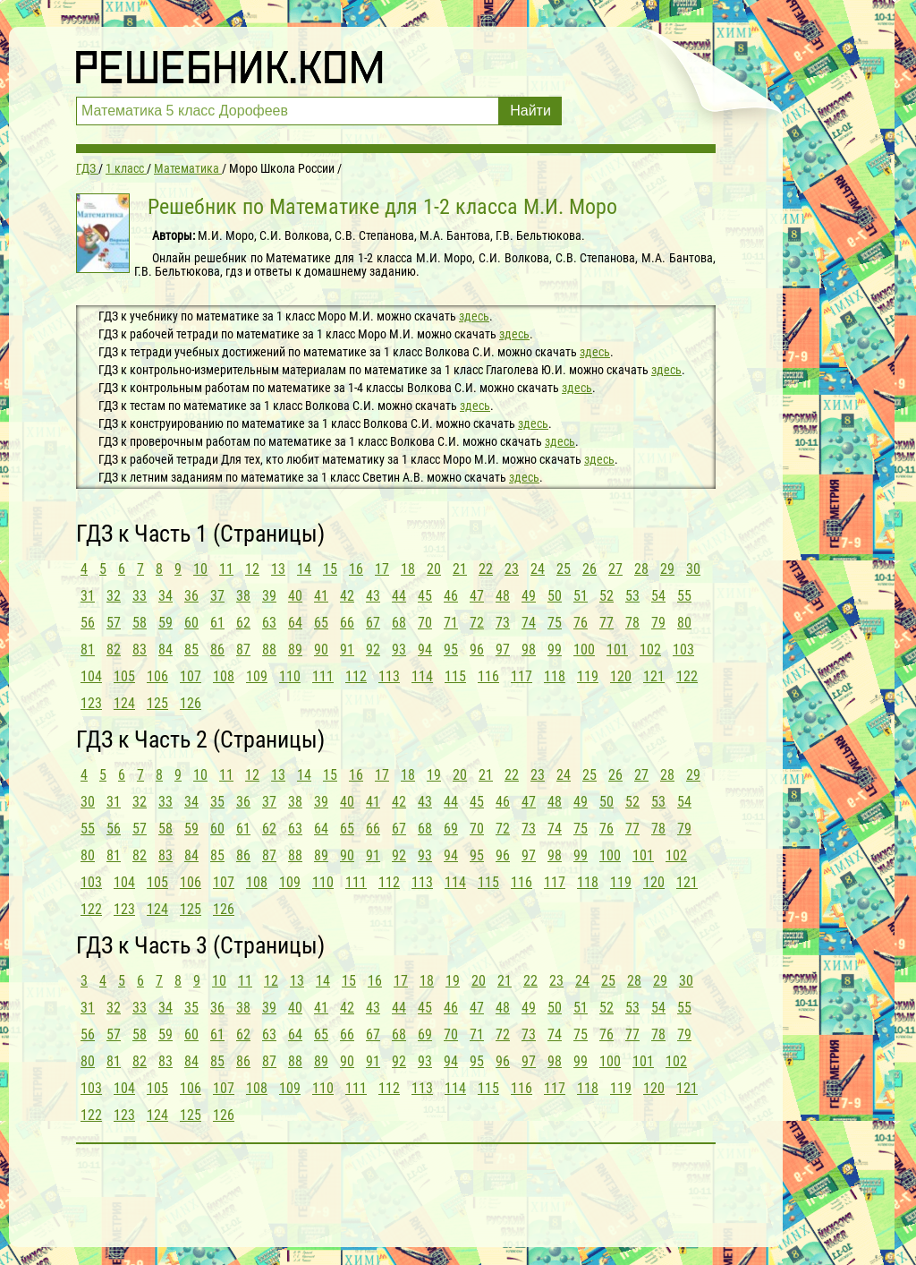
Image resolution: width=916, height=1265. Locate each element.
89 (295, 649)
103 (683, 649)
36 (191, 595)
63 (269, 622)
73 (503, 622)
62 (243, 622)
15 (330, 568)
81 (88, 649)
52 (606, 595)
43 (373, 595)
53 (632, 595)
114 (422, 676)
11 (226, 568)
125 (157, 703)
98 (529, 649)
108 (223, 676)
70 (425, 622)
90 (321, 649)
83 (139, 649)
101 (617, 649)
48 (503, 595)
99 (554, 649)
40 (295, 595)
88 (269, 649)
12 (252, 568)
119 (587, 676)
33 (139, 595)
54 (658, 595)
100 (584, 649)
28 (641, 568)
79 (658, 622)
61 (217, 622)
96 (477, 649)
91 (347, 649)
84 (165, 649)
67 (373, 622)
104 (91, 676)
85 (191, 649)
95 (451, 649)
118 (554, 676)
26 (589, 568)
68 (399, 622)
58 (139, 622)
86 (217, 649)
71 (451, 622)
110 (290, 676)
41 (321, 595)
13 (278, 568)
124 (124, 703)
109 (256, 676)
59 (165, 622)
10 (200, 568)
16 (356, 568)
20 (434, 568)
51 (580, 595)
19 (434, 774)
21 (460, 568)
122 (687, 676)
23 (512, 568)
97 (503, 649)
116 (488, 676)
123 (91, 703)
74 (529, 622)
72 (477, 622)
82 (113, 649)
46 (451, 595)
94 (425, 649)
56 (88, 622)
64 (295, 622)
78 (632, 622)
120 (621, 676)
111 (323, 676)
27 (615, 568)
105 (124, 676)
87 (243, 649)
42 (347, 595)
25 (563, 568)
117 (521, 676)
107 (190, 676)
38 (243, 595)
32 (113, 595)
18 (408, 568)
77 (606, 622)
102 (650, 649)
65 (321, 622)
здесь (474, 316)
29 (667, 568)
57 (113, 622)
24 (537, 568)
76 (580, 622)
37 (217, 595)
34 (165, 595)
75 (554, 622)
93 (399, 649)
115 (455, 676)
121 (654, 676)
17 (382, 568)
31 (88, 595)
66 (347, 622)
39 (269, 595)
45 (425, 595)
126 (190, 703)
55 (684, 595)
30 (693, 568)
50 (554, 595)
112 (356, 676)
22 (486, 568)
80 (684, 622)
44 (399, 595)
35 (217, 801)
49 (529, 595)
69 (451, 828)
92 (373, 649)
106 (157, 676)
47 (477, 595)
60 (191, 622)
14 (304, 568)
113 (389, 676)
